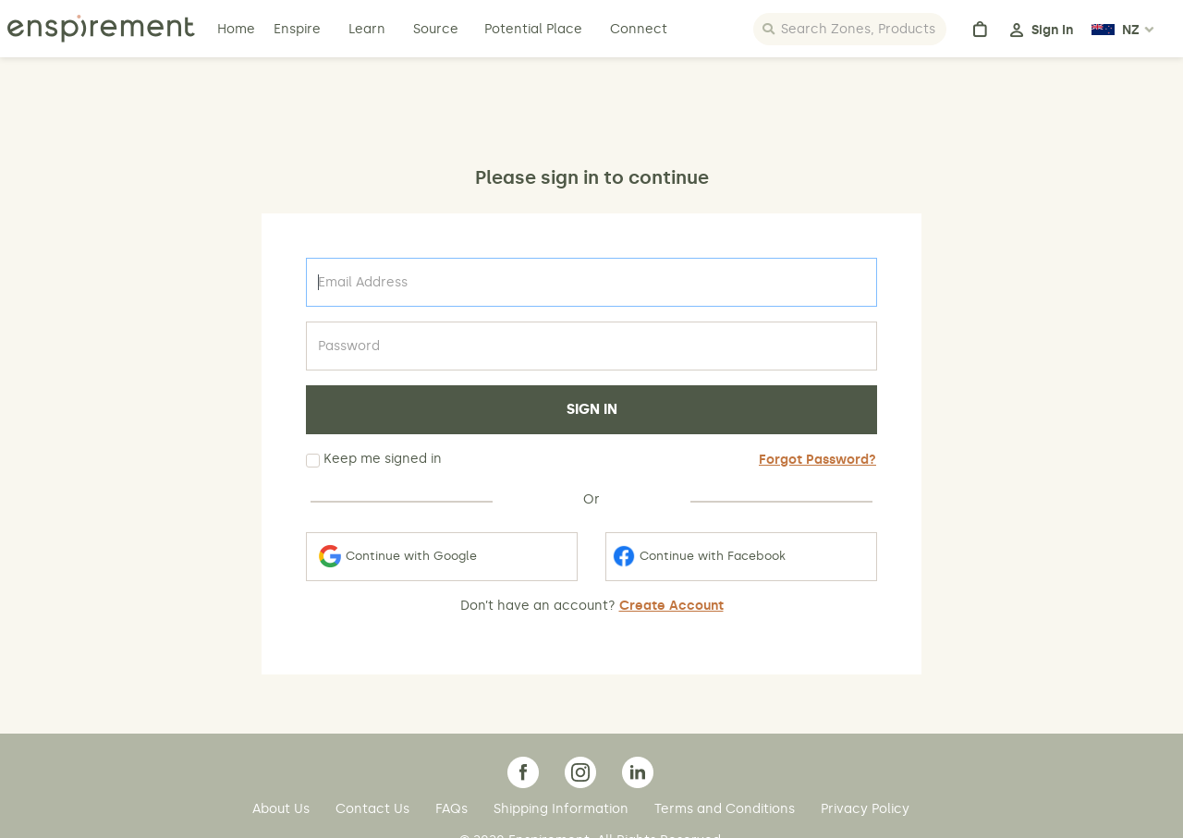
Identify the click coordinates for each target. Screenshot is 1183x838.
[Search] (849, 29)
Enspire (297, 29)
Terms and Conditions (726, 809)
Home (238, 29)
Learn (368, 29)
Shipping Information (563, 809)
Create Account (671, 605)
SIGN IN (592, 409)
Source (435, 29)
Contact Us (374, 809)
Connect (638, 29)
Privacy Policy (865, 809)
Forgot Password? (817, 460)
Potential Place (533, 29)
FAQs (453, 809)
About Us (282, 809)
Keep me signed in (374, 459)
